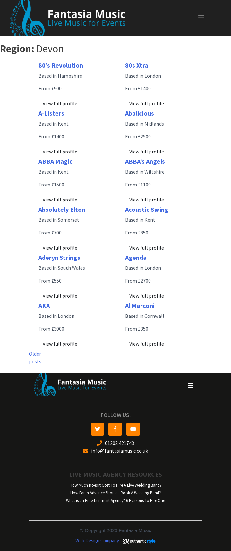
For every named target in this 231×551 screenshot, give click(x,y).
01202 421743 (115, 443)
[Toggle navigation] (201, 18)
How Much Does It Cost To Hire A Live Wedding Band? (116, 485)
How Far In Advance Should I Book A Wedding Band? (115, 493)
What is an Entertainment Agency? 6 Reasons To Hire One (115, 500)
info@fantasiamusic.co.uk (115, 451)
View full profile (60, 103)
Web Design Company (97, 541)
